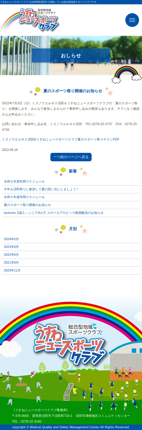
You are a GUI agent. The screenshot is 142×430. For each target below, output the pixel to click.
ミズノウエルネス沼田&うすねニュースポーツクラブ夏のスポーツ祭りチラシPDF (60, 139)
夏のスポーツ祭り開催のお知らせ (27, 205)
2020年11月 (12, 270)
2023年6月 (11, 246)
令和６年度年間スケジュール (24, 181)
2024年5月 (11, 239)
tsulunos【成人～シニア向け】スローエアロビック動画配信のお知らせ (54, 212)
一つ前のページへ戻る (71, 157)
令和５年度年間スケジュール (24, 197)
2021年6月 (11, 262)
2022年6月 (11, 254)
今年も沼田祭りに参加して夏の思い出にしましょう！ (41, 189)
